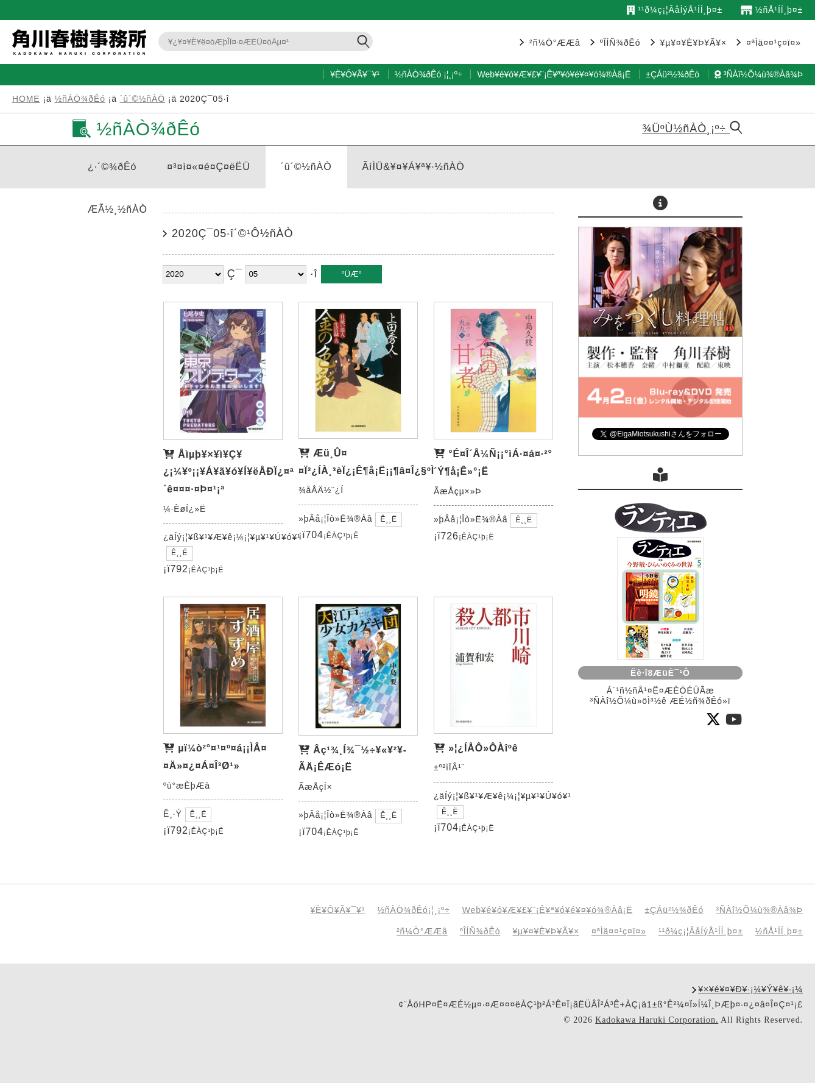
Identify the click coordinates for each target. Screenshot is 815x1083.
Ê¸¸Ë (179, 553)
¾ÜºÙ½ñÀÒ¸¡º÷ (692, 129)
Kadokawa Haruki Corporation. (656, 1019)
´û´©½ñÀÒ (142, 99)
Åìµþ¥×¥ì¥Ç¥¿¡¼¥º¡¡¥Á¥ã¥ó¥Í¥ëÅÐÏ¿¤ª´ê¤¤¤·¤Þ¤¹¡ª (228, 472)
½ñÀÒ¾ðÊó (418, 74)
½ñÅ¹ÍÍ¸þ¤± (772, 10)
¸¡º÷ (455, 74)
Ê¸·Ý (172, 813)
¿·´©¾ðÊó (112, 167)
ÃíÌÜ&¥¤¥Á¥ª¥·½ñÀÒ (413, 167)
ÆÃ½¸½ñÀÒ (117, 209)
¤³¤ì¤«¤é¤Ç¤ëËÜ (208, 167)
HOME (26, 99)
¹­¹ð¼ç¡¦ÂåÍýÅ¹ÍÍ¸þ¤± (674, 10)
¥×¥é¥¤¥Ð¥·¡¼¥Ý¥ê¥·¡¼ (750, 989)
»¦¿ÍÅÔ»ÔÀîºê (483, 748)
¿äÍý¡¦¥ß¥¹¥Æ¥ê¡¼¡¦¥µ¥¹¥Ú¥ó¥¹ (232, 537)
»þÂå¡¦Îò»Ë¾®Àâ (335, 519)
